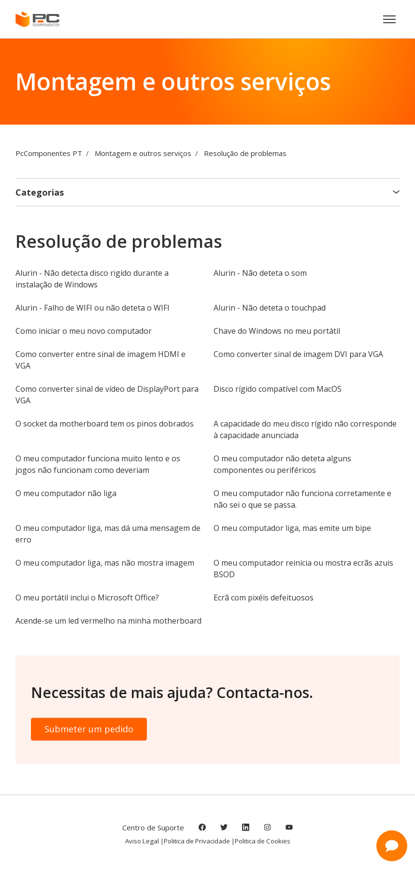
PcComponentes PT (48, 153)
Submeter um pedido (88, 729)
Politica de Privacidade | (199, 841)
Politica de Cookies (262, 841)
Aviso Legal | (144, 841)
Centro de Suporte (153, 827)
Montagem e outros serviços (143, 153)
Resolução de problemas (245, 153)
